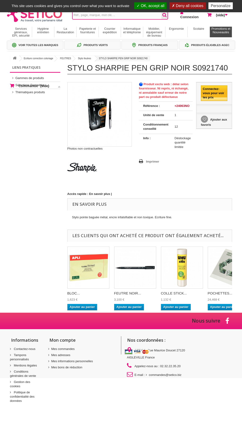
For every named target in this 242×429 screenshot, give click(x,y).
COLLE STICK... (174, 293)
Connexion (189, 17)
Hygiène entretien (43, 30)
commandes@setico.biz (165, 375)
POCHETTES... (220, 293)
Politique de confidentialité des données (22, 397)
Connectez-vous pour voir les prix (213, 93)
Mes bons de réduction (66, 367)
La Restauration (65, 30)
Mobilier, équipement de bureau (154, 32)
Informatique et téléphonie (132, 30)
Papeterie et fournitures (87, 30)
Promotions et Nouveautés (220, 30)
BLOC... (73, 293)
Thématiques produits (30, 90)
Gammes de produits (29, 76)
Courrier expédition (110, 30)
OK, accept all (150, 6)
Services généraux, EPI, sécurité (21, 32)
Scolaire (198, 28)
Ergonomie (176, 28)
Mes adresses (60, 355)
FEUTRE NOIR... (127, 293)
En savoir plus (99, 194)
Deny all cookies (187, 6)
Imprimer (152, 161)
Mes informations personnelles (72, 361)
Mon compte (62, 340)
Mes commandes (63, 349)
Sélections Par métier (30, 83)
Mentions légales (25, 365)
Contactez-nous (24, 349)
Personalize (221, 6)
